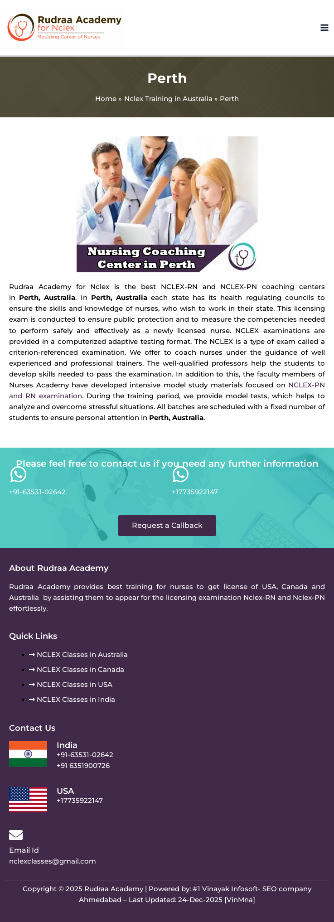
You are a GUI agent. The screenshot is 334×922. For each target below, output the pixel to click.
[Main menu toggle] (324, 27)
